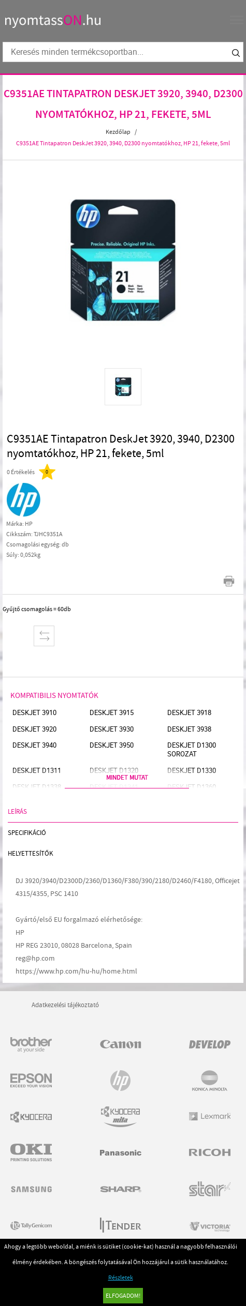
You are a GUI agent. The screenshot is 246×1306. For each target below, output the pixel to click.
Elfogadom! (123, 1296)
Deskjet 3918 (189, 712)
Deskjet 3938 (189, 729)
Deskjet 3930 (112, 729)
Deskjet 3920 (34, 729)
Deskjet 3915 (112, 712)
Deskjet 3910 (34, 712)
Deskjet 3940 (34, 745)
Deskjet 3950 (112, 745)
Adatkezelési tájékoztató (65, 1004)
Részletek (120, 1277)
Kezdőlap (118, 132)
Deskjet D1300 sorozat (191, 749)
